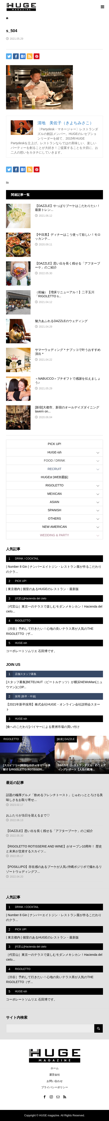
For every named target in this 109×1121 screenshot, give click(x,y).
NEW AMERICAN (54, 526)
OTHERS (54, 518)
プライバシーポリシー (54, 1087)
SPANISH (54, 510)
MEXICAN (54, 493)
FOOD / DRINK (54, 460)
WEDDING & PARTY (54, 535)
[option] (27, 755)
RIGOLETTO (54, 485)
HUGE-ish (54, 452)
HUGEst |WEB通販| (54, 477)
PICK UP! (54, 444)
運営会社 (54, 1074)
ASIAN (54, 502)
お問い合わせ (55, 1081)
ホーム (55, 1068)
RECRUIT (54, 469)
